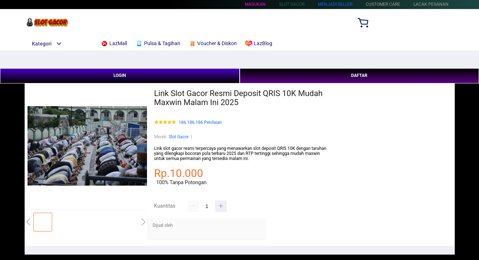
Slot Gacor (179, 136)
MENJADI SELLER (335, 4)
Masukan (255, 4)
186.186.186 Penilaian (200, 122)
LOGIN (119, 75)
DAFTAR (359, 75)
